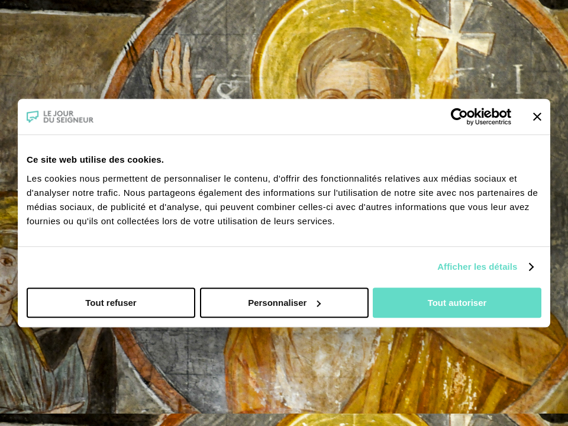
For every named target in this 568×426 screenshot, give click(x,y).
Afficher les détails (477, 267)
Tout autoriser (457, 303)
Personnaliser (284, 303)
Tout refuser (110, 303)
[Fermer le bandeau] (537, 116)
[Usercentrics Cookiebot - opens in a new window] (459, 116)
